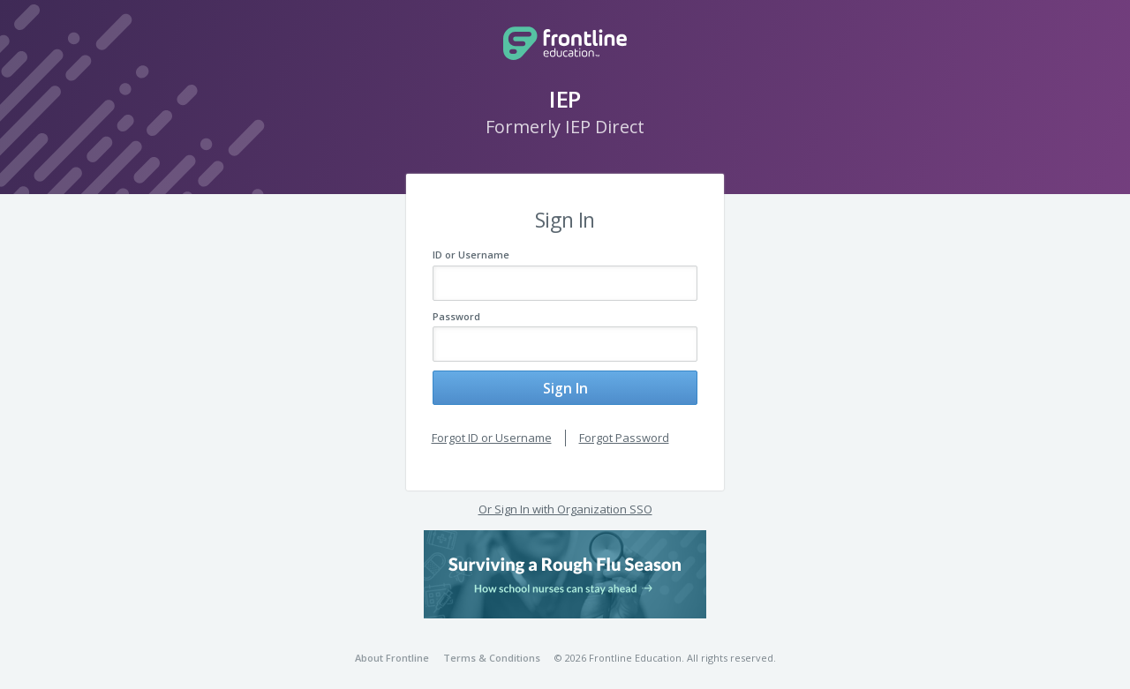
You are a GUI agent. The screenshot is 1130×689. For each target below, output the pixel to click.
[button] (565, 565)
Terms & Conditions (491, 648)
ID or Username (471, 254)
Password (456, 316)
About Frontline (392, 648)
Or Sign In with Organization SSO (565, 500)
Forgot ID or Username (492, 429)
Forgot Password (624, 429)
